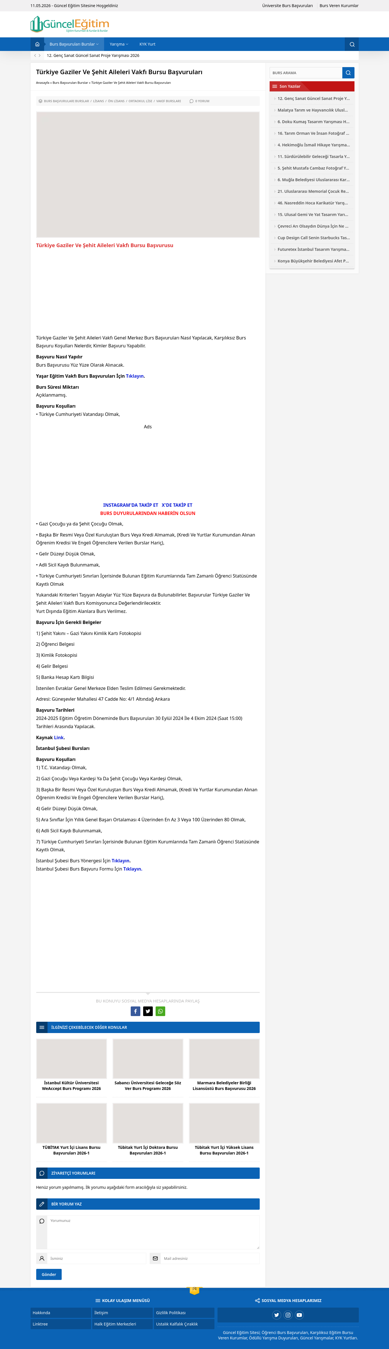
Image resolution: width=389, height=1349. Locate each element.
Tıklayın (135, 376)
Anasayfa (43, 82)
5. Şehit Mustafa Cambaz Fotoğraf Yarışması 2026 (314, 168)
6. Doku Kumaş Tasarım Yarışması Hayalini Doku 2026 (314, 121)
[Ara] (306, 72)
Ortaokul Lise (140, 101)
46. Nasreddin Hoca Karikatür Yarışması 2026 (314, 203)
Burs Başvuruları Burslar (70, 82)
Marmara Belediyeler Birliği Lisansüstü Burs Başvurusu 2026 (224, 1085)
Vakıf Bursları (168, 101)
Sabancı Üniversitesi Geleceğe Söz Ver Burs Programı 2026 (148, 1085)
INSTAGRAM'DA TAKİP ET (130, 505)
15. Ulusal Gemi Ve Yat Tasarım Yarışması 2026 (314, 214)
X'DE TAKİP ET (177, 505)
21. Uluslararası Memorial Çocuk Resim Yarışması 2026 (314, 191)
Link (59, 737)
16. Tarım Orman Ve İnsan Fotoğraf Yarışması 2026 (314, 133)
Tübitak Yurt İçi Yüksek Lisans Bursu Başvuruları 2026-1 (224, 1150)
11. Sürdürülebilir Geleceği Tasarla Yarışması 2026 (314, 156)
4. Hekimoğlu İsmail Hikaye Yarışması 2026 (314, 144)
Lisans (98, 101)
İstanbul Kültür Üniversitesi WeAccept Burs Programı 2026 (71, 1085)
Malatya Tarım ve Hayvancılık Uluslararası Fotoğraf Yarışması (314, 110)
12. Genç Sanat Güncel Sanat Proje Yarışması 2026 (93, 55)
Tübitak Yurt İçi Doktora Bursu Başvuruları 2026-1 (148, 1150)
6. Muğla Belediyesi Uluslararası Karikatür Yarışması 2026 (314, 179)
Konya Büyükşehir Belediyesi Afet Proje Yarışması (314, 261)
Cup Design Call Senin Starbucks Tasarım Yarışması (314, 237)
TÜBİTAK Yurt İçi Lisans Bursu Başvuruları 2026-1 (71, 1150)
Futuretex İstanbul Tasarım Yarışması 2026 (314, 249)
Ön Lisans (116, 101)
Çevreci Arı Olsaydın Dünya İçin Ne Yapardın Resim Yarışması (314, 226)
